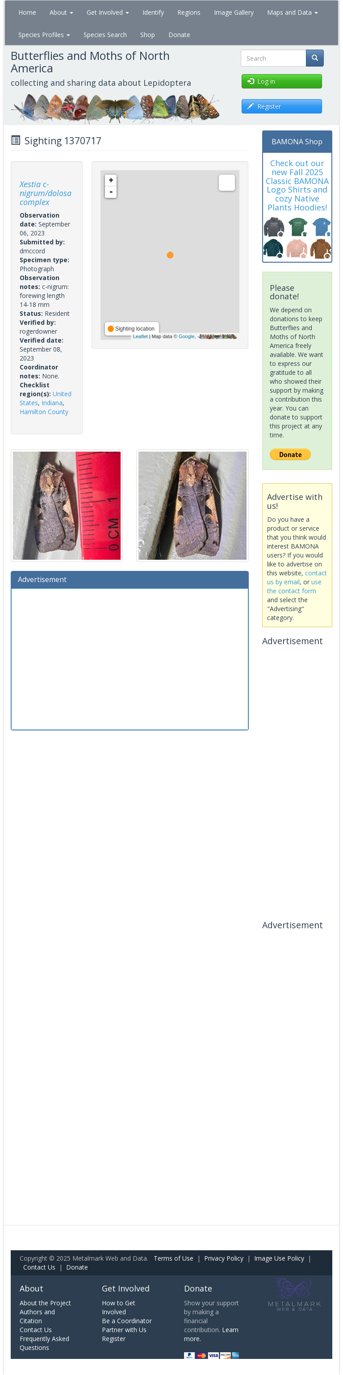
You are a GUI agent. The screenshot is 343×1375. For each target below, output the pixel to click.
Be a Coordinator (127, 1320)
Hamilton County (44, 411)
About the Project (45, 1303)
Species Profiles (44, 34)
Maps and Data (292, 12)
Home (27, 12)
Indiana (52, 402)
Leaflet (140, 336)
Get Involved (108, 12)
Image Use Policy (279, 1258)
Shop (147, 34)
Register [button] (264, 106)
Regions (189, 12)
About (61, 12)
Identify (153, 12)
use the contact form (294, 586)
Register (113, 1338)
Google (186, 336)
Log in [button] (261, 81)
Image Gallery (234, 12)
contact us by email (297, 577)
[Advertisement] (129, 658)
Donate (179, 34)
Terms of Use (173, 1258)
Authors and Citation (37, 1316)
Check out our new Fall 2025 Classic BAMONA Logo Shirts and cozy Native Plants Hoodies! (297, 185)
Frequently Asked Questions (44, 1343)
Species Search (105, 34)
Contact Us (39, 1267)
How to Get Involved (118, 1307)
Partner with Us (124, 1329)
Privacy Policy (223, 1258)
